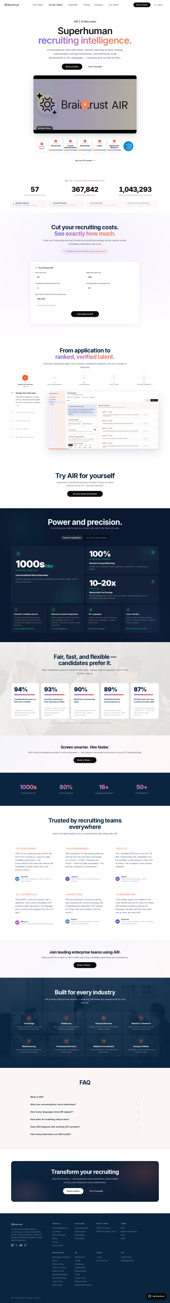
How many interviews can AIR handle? (85, 1134)
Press (123, 1235)
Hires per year (40, 272)
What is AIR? (85, 1097)
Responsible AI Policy (83, 1285)
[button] (85, 104)
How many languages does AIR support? (85, 1112)
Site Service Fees (59, 1278)
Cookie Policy (126, 1257)
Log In (159, 5)
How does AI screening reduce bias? (85, 1119)
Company (99, 5)
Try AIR (77, 1261)
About (123, 1238)
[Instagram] (25, 1245)
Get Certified (80, 1235)
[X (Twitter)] (16, 1245)
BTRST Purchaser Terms (106, 1231)
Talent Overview (81, 1228)
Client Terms (57, 1285)
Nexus (54, 1238)
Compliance (79, 1264)
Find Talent (39, 5)
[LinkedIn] (12, 1245)
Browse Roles (80, 1231)
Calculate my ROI (85, 314)
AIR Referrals (80, 1257)
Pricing (87, 5)
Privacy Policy (58, 1264)
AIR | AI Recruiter (59, 1235)
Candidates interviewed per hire (47, 283)
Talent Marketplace (60, 1228)
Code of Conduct (59, 1267)
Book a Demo (142, 5)
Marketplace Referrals (61, 1257)
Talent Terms (57, 1281)
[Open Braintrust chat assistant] (156, 1296)
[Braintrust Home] (11, 5)
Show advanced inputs (45, 305)
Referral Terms (58, 1271)
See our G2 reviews (85, 160)
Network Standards (60, 1274)
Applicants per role (93, 272)
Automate (73, 5)
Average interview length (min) (98, 283)
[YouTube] (21, 1245)
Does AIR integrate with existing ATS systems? (85, 1127)
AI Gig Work (79, 1238)
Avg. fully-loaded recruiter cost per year (50, 294)
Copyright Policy (127, 1261)
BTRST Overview (103, 1228)
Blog (122, 1228)
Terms (54, 1261)
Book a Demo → (85, 760)
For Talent (114, 5)
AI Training (56, 1231)
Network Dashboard (129, 1231)
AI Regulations (80, 1267)
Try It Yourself (96, 1191)
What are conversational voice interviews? (85, 1104)
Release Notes (80, 1271)
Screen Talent (56, 5)
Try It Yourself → (96, 66)
